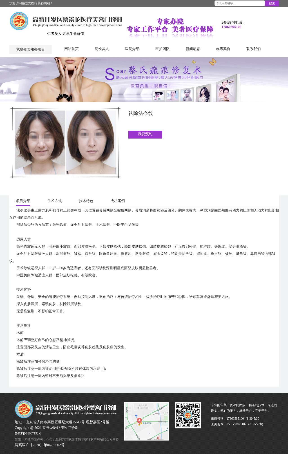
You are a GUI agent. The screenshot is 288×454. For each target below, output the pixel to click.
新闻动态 (193, 49)
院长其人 (102, 49)
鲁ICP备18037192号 (28, 433)
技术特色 (86, 201)
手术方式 (54, 201)
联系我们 (253, 49)
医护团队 (162, 49)
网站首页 (71, 49)
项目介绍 (23, 201)
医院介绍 (132, 49)
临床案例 (223, 49)
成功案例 (117, 201)
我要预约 (145, 134)
